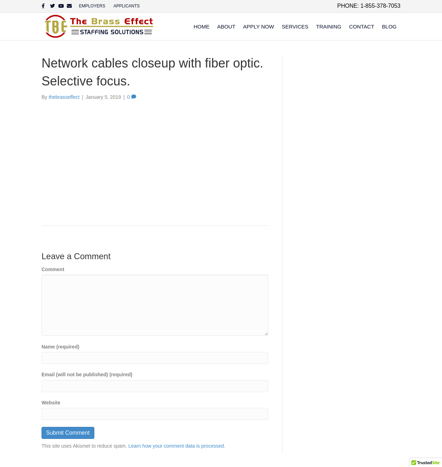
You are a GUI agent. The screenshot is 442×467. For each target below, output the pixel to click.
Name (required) (60, 347)
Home (201, 27)
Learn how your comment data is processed (176, 446)
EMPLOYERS (92, 6)
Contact (361, 27)
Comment (53, 269)
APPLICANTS (126, 6)
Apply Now (258, 27)
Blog (389, 27)
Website (51, 402)
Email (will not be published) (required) (87, 374)
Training (328, 27)
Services (295, 27)
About (226, 27)
